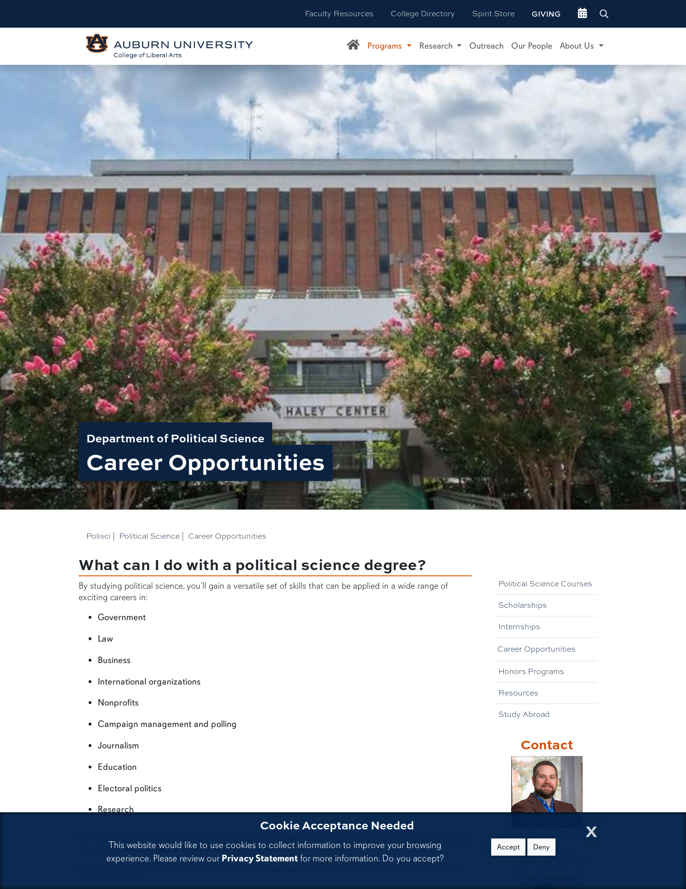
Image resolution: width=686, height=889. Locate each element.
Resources (518, 693)
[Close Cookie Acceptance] (591, 828)
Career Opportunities (536, 649)
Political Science (149, 536)
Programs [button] (385, 46)
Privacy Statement (260, 858)
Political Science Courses (545, 584)
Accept (508, 847)
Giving (546, 14)
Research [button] (437, 46)
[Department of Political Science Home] (353, 46)
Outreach (486, 46)
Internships (519, 627)
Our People (531, 46)
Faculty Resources (339, 14)
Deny (541, 847)
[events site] (582, 13)
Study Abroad (524, 714)
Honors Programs (531, 671)
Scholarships (522, 605)
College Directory (423, 14)
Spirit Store (493, 14)
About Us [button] (578, 46)
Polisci (98, 536)
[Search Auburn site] (605, 14)
